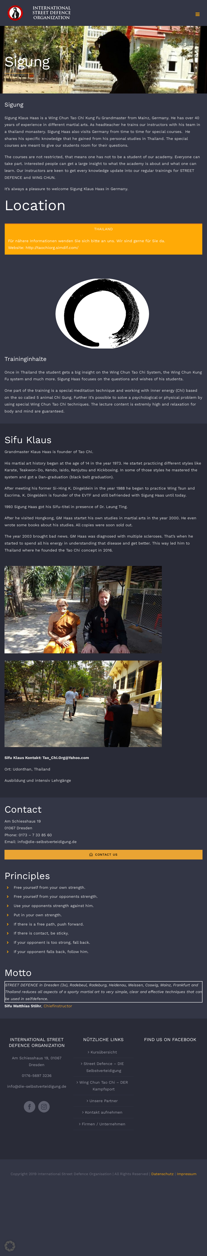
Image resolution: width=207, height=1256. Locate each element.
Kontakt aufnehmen (103, 1112)
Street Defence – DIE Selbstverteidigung (104, 1067)
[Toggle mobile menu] (198, 14)
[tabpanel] (103, 244)
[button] (10, 1246)
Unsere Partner (103, 1101)
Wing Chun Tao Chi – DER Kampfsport (103, 1086)
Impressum (186, 1174)
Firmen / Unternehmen (103, 1124)
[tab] (103, 228)
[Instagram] (44, 1106)
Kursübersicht (104, 1052)
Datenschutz (162, 1174)
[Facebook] (29, 1106)
